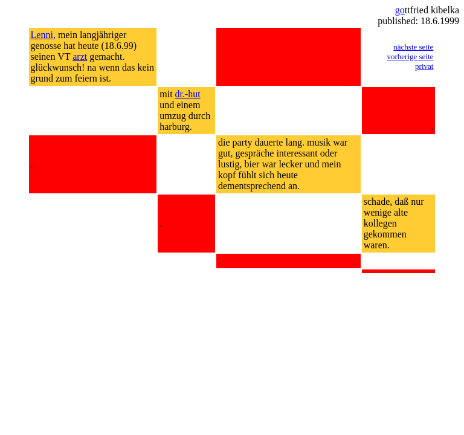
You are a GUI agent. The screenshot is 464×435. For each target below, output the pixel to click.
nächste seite (413, 46)
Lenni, (43, 35)
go (400, 10)
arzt (79, 56)
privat (424, 66)
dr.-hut (188, 94)
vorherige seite (410, 56)
